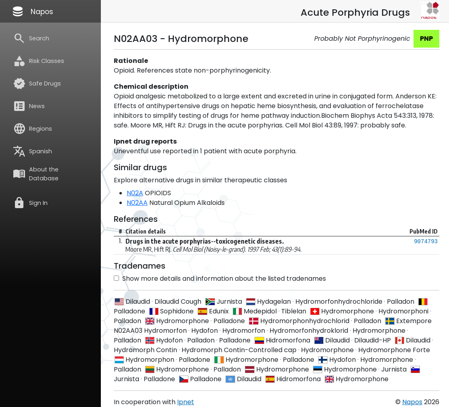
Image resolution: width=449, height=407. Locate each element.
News (29, 106)
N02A (135, 193)
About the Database (35, 173)
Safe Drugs (37, 83)
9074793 (426, 241)
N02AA (137, 202)
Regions (32, 128)
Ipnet (185, 402)
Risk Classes (38, 61)
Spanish (32, 151)
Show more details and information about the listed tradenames (220, 278)
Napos (32, 11)
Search (31, 38)
